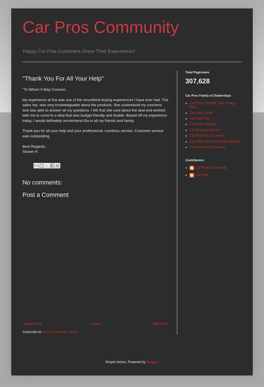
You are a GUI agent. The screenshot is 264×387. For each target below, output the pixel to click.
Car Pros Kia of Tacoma (207, 147)
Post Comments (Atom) (60, 332)
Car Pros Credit (201, 113)
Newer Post (32, 324)
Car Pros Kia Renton (205, 130)
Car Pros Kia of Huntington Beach (215, 142)
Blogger (152, 362)
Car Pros (201, 175)
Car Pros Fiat (200, 118)
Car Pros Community (100, 27)
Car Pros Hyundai (203, 124)
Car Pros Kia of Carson (207, 136)
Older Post (159, 324)
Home (96, 324)
